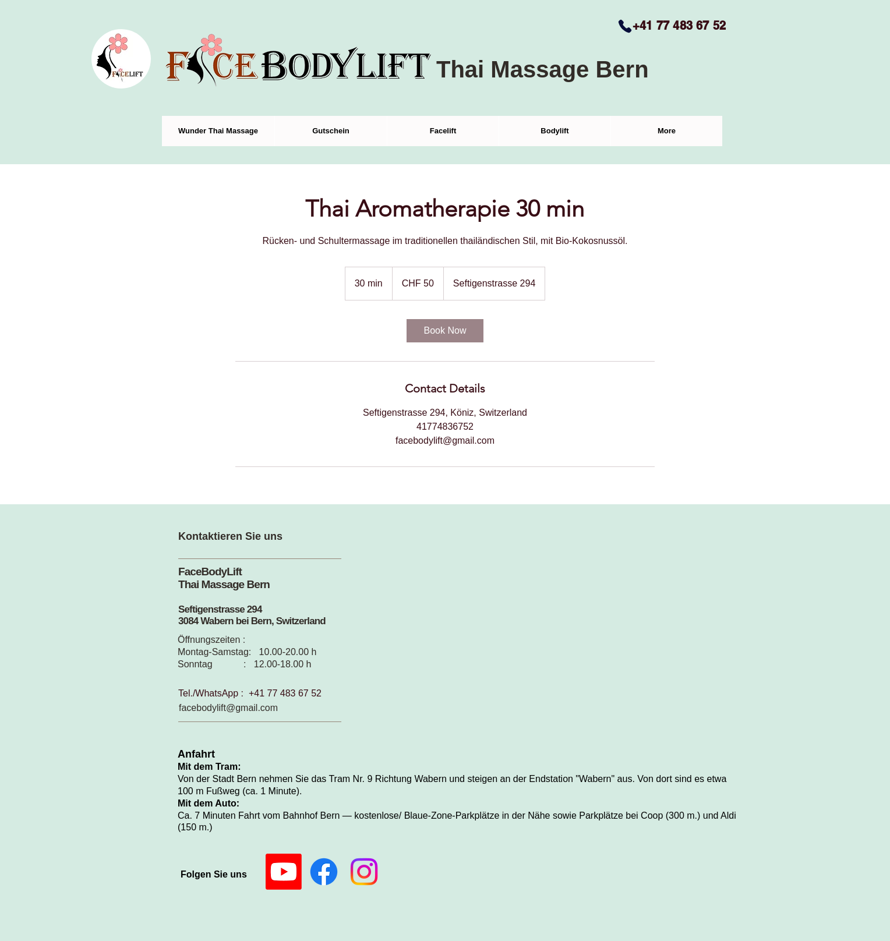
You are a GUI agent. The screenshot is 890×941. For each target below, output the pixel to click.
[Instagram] (364, 872)
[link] (445, 330)
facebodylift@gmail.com (228, 708)
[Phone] (625, 26)
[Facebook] (324, 872)
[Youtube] (284, 872)
